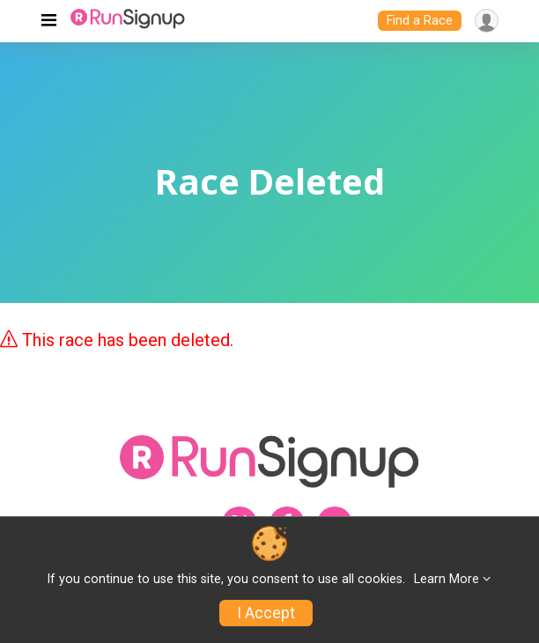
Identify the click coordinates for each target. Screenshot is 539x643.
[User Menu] (486, 21)
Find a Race (420, 20)
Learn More (446, 579)
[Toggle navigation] (49, 21)
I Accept (266, 613)
